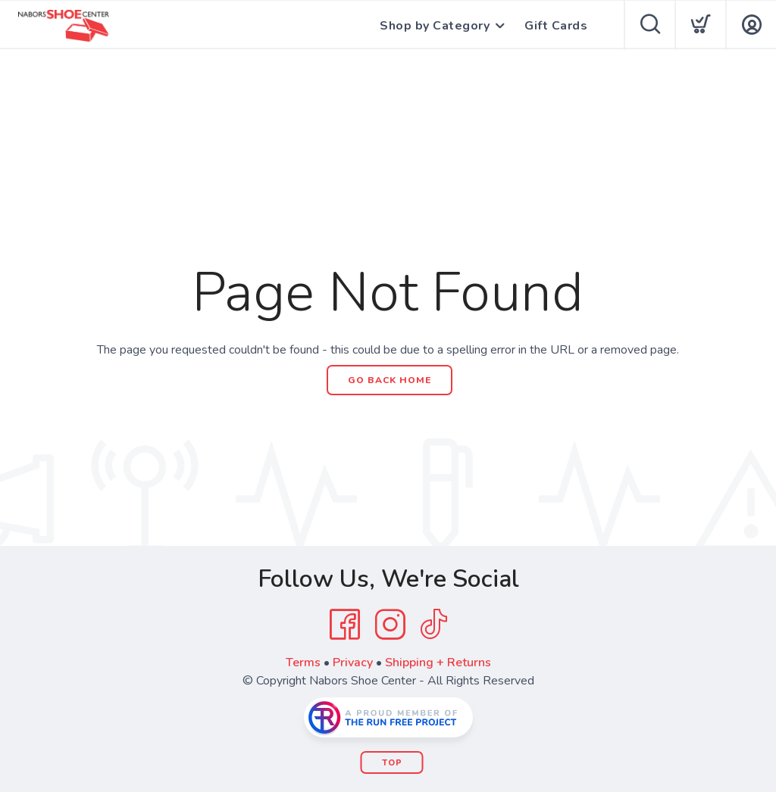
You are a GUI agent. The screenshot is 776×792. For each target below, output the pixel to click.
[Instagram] (390, 624)
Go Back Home (389, 380)
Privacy (353, 662)
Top (392, 763)
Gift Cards (555, 25)
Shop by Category (435, 25)
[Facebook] (345, 624)
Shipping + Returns (438, 662)
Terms (303, 662)
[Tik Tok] (433, 624)
